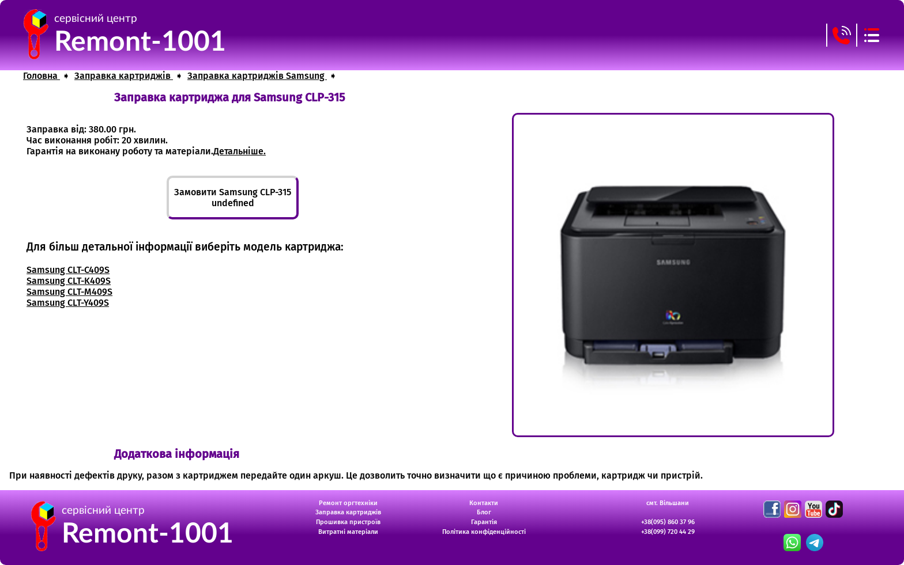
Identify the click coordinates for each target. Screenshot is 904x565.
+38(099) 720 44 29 (668, 532)
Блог (484, 512)
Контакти (483, 503)
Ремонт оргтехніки (348, 503)
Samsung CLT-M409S (69, 291)
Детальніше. (239, 151)
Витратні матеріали (348, 532)
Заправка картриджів (348, 512)
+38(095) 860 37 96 (668, 522)
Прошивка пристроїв (348, 522)
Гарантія (484, 522)
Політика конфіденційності (484, 532)
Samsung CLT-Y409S (68, 302)
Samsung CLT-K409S (69, 280)
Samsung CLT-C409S (68, 269)
